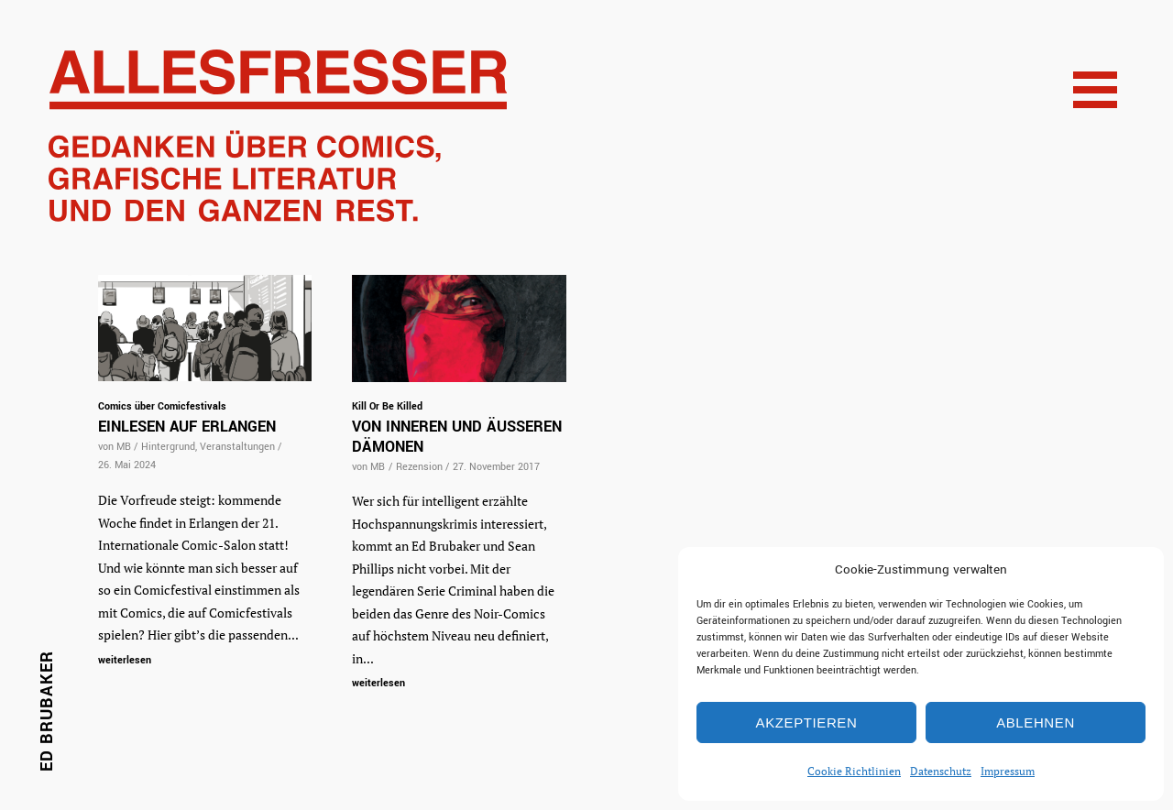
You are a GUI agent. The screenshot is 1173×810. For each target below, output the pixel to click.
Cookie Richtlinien (854, 771)
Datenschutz (940, 771)
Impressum (1008, 771)
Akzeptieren (807, 722)
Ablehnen (1035, 722)
